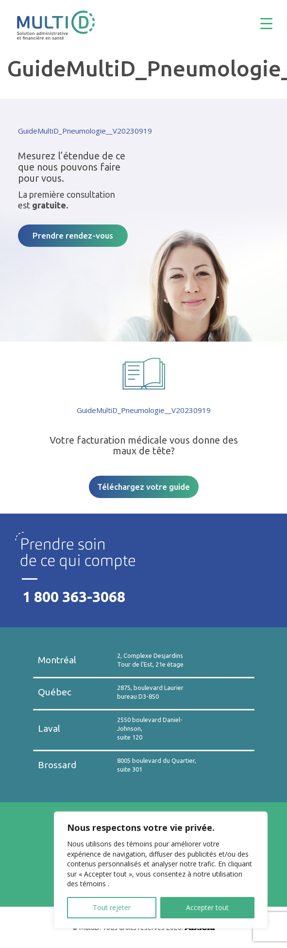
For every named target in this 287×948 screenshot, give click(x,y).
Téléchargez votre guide (143, 486)
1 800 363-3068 (73, 596)
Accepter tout (207, 907)
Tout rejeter (112, 907)
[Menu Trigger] (273, 23)
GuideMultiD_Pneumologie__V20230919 (85, 131)
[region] (161, 870)
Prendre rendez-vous (73, 235)
